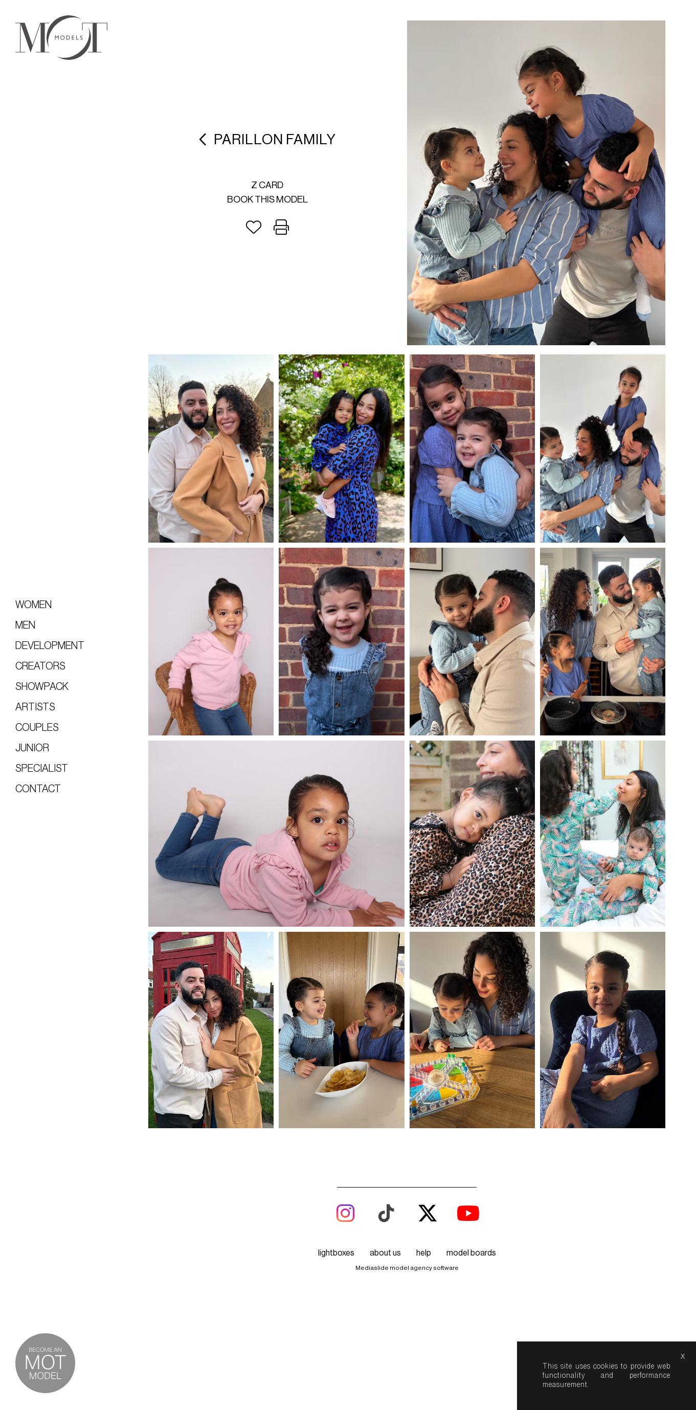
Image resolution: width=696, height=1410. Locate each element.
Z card (267, 185)
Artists (35, 707)
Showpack (42, 687)
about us (385, 870)
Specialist (41, 769)
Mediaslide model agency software (407, 885)
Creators (40, 666)
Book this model (267, 199)
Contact (38, 789)
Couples (37, 728)
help (423, 870)
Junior (32, 748)
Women (33, 605)
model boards (471, 870)
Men (25, 625)
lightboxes (336, 870)
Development (49, 646)
